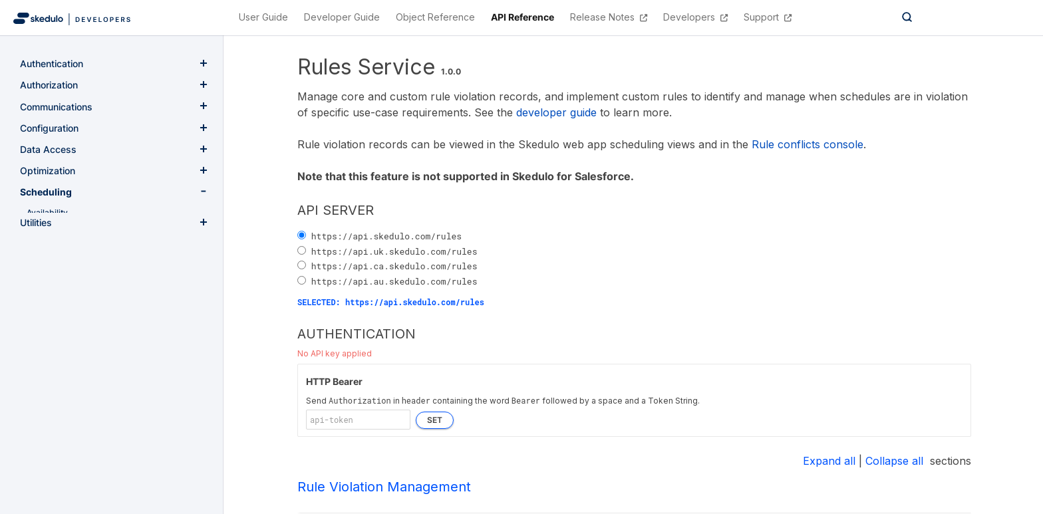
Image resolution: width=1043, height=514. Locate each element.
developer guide (556, 112)
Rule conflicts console (807, 144)
